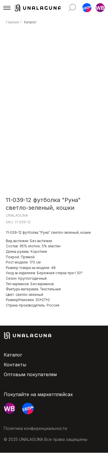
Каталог (30, 22)
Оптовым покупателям (30, 374)
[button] (7, 8)
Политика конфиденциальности (35, 428)
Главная (12, 22)
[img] (72, 7)
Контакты (15, 364)
